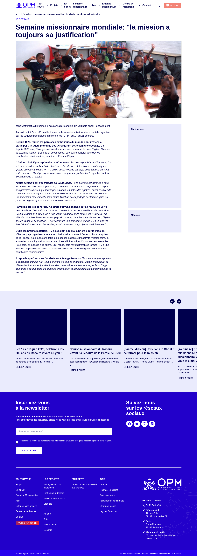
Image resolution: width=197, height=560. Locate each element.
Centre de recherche (128, 5)
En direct (67, 5)
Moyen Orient (50, 528)
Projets (54, 5)
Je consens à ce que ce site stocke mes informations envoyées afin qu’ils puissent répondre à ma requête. (65, 445)
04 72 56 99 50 (153, 509)
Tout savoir (40, 5)
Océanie (48, 533)
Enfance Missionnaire (109, 5)
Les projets (51, 482)
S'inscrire (28, 454)
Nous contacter (153, 504)
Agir (94, 5)
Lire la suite (24, 370)
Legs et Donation (108, 515)
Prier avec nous (107, 499)
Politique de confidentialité (40, 557)
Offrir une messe (108, 509)
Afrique (47, 517)
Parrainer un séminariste (112, 504)
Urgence (48, 507)
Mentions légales (22, 557)
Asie (46, 523)
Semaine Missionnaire (80, 5)
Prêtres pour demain (54, 496)
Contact (146, 5)
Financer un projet (109, 493)
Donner (103, 488)
